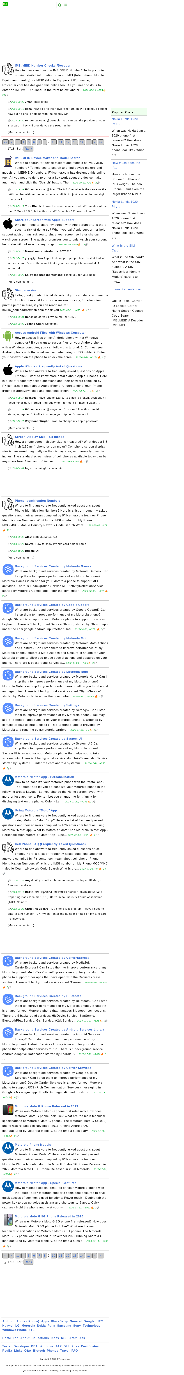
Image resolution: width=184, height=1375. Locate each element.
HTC (99, 1321)
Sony (77, 1325)
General (76, 1321)
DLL (67, 1346)
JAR (59, 1346)
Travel (65, 1350)
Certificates (90, 1346)
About (25, 1338)
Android (8, 1321)
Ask (82, 1338)
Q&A (27, 1350)
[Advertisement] (55, 35)
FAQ (75, 1350)
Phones (52, 1350)
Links (18, 1350)
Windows (47, 1346)
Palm (51, 1325)
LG (17, 1325)
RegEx (7, 1350)
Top (16, 1338)
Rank (28, 148)
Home (6, 1338)
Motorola (28, 1325)
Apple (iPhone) (28, 1321)
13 (75, 142)
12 (68, 142)
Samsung (64, 1325)
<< (5, 142)
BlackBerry (59, 1321)
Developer (21, 1346)
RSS (64, 1338)
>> (101, 142)
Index (55, 1338)
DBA (34, 1346)
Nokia (41, 1325)
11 (61, 142)
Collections (40, 1338)
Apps (45, 1321)
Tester (7, 1346)
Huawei (7, 1325)
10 (54, 142)
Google (89, 1321)
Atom (73, 1338)
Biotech (39, 1350)
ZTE (32, 1329)
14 (82, 142)
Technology (92, 1325)
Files (75, 1346)
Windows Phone (14, 1329)
